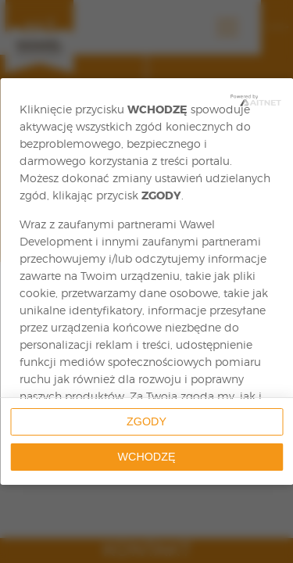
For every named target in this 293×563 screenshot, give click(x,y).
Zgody (146, 421)
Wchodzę (147, 456)
